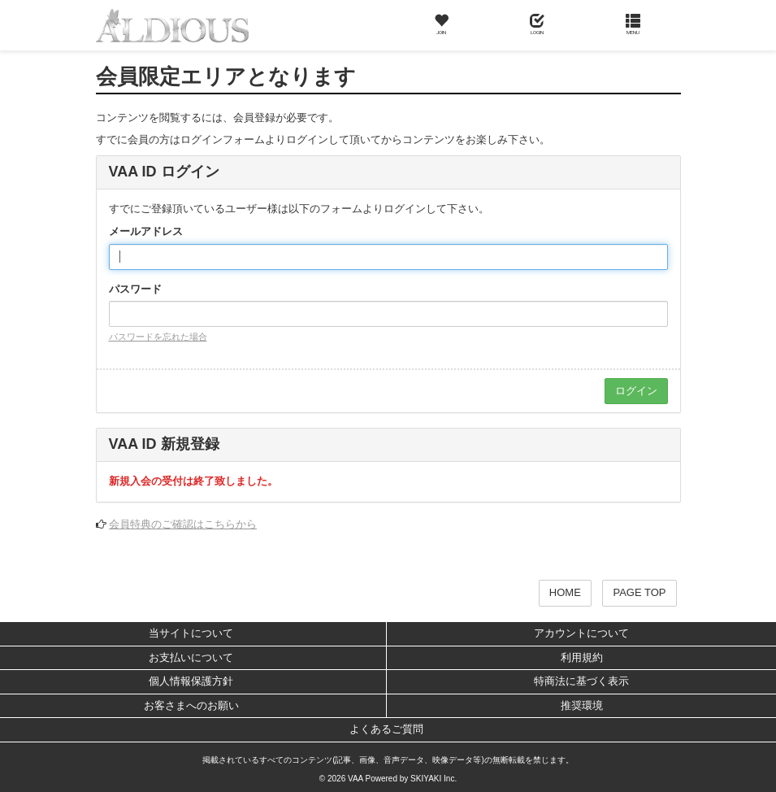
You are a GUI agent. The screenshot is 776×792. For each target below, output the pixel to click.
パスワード (135, 289)
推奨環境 (582, 705)
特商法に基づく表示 (581, 681)
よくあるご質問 (386, 729)
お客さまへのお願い (191, 705)
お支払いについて (191, 657)
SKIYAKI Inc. (433, 778)
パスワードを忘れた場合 (158, 337)
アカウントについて (581, 633)
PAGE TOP (639, 592)
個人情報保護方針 (191, 681)
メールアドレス (146, 231)
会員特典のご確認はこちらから (183, 524)
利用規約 (582, 657)
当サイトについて (191, 633)
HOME (565, 592)
